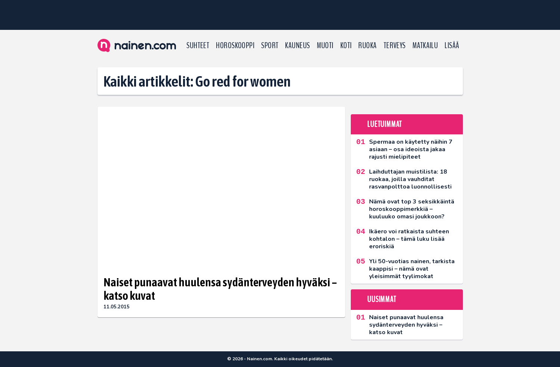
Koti (346, 45)
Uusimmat (381, 299)
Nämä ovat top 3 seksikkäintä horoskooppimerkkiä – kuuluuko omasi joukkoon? (411, 209)
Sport (269, 45)
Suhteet (197, 45)
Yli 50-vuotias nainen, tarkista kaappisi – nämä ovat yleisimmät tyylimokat (412, 268)
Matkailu (425, 45)
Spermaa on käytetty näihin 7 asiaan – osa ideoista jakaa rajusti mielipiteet (410, 149)
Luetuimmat (384, 124)
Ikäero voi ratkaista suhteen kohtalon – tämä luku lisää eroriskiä (409, 239)
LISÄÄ (452, 45)
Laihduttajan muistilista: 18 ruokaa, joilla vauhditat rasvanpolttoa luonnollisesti (410, 179)
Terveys (395, 45)
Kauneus (297, 45)
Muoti (325, 45)
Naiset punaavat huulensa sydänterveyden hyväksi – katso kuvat (220, 289)
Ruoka (367, 45)
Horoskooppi (235, 45)
